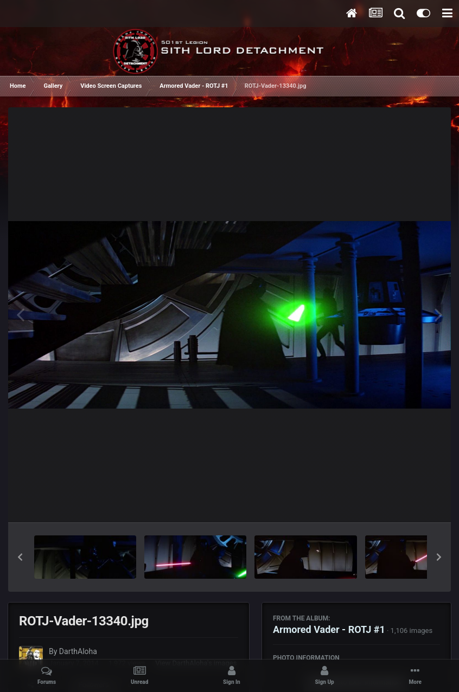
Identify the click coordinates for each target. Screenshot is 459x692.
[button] (20, 557)
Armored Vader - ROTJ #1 (329, 629)
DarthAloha (78, 651)
